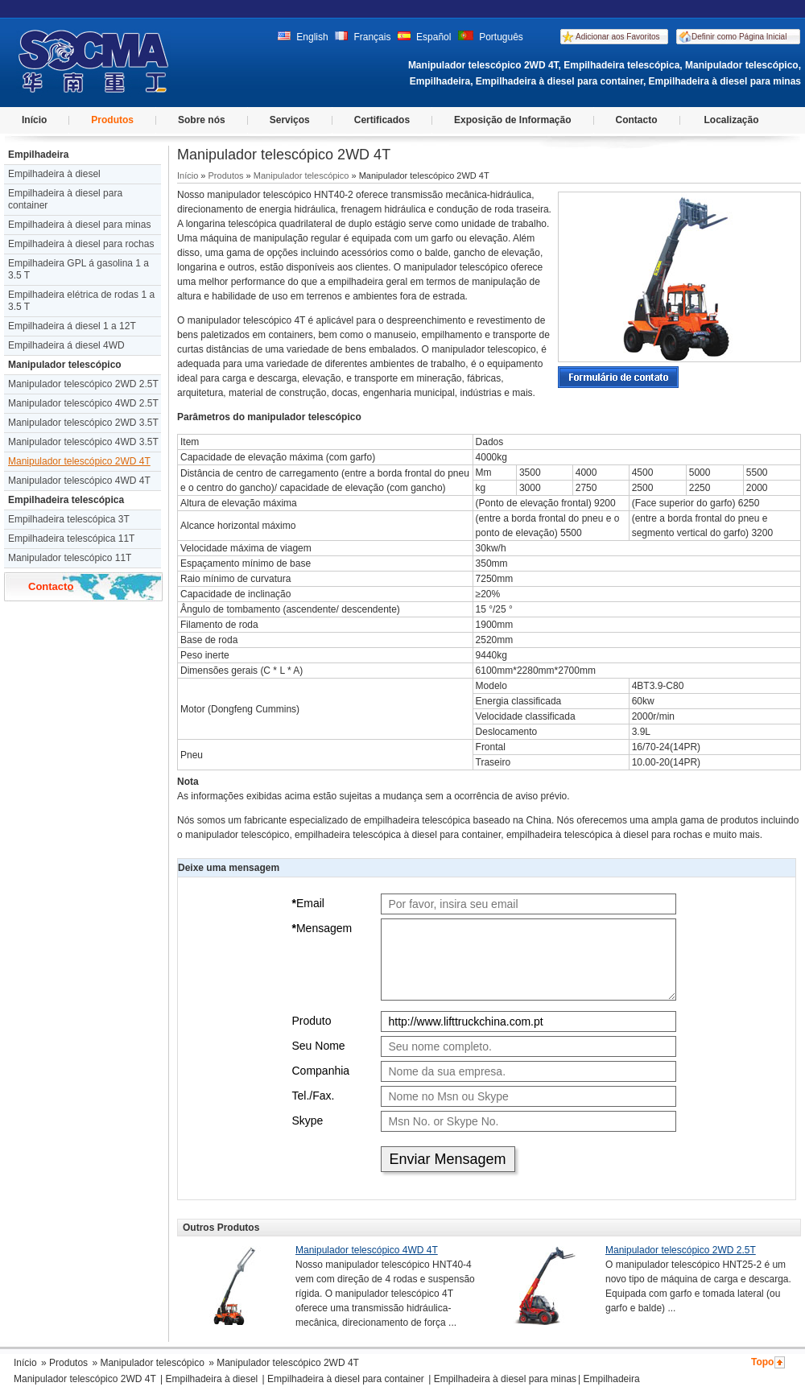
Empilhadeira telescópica (66, 500)
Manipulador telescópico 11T (69, 557)
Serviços (290, 120)
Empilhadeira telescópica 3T (69, 519)
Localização (731, 120)
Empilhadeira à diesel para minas (79, 224)
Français (362, 37)
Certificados (382, 120)
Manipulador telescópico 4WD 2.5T (83, 403)
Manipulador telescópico (65, 364)
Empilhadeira (38, 154)
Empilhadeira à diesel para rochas (81, 244)
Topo (762, 1362)
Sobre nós (201, 120)
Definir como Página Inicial (738, 36)
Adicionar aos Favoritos (618, 36)
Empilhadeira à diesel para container (65, 199)
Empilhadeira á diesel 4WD (66, 345)
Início (34, 120)
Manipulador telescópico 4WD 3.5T (83, 442)
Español (425, 37)
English (303, 37)
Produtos (112, 120)
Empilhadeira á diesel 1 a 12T (72, 326)
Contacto (637, 120)
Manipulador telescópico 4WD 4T (79, 480)
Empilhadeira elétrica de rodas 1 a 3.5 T (81, 300)
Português (490, 37)
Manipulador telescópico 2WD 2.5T (83, 384)
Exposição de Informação (512, 120)
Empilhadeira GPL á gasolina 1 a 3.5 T (78, 269)
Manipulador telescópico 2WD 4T (79, 461)
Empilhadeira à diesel (54, 174)
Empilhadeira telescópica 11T (71, 538)
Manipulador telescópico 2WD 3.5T (83, 422)
